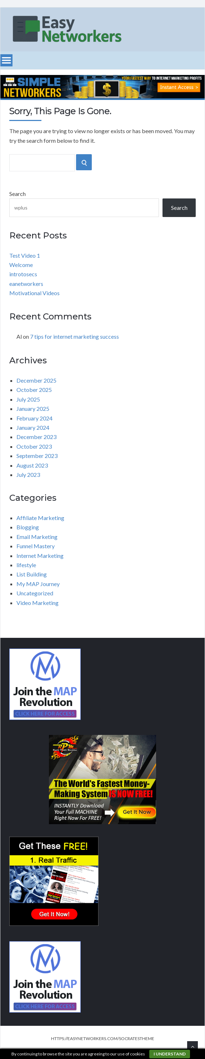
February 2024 (34, 418)
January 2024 (32, 427)
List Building (31, 574)
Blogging (27, 527)
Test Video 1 (24, 255)
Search (17, 193)
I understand (170, 1054)
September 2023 (37, 455)
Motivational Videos (34, 292)
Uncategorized (34, 593)
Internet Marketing (40, 555)
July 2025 (28, 399)
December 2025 (36, 380)
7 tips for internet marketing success (74, 336)
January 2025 (32, 408)
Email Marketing (37, 536)
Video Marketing (37, 602)
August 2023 (32, 465)
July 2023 (28, 474)
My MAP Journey (38, 583)
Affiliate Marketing (40, 517)
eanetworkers (26, 283)
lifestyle (26, 564)
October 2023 (34, 446)
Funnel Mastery (35, 546)
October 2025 (34, 389)
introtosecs (23, 274)
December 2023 (36, 436)
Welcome (21, 264)
